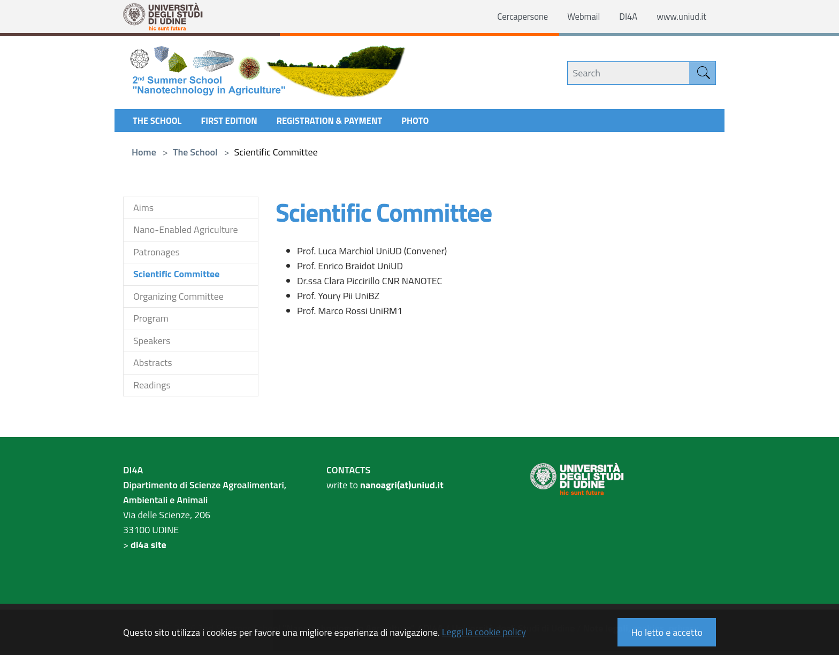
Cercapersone (511, 17)
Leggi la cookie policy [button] (484, 632)
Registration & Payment (343, 123)
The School (159, 123)
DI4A (623, 17)
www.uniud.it (679, 17)
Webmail (576, 17)
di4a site (148, 548)
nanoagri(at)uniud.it (402, 488)
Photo (434, 123)
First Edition (235, 123)
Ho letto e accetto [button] (667, 632)
